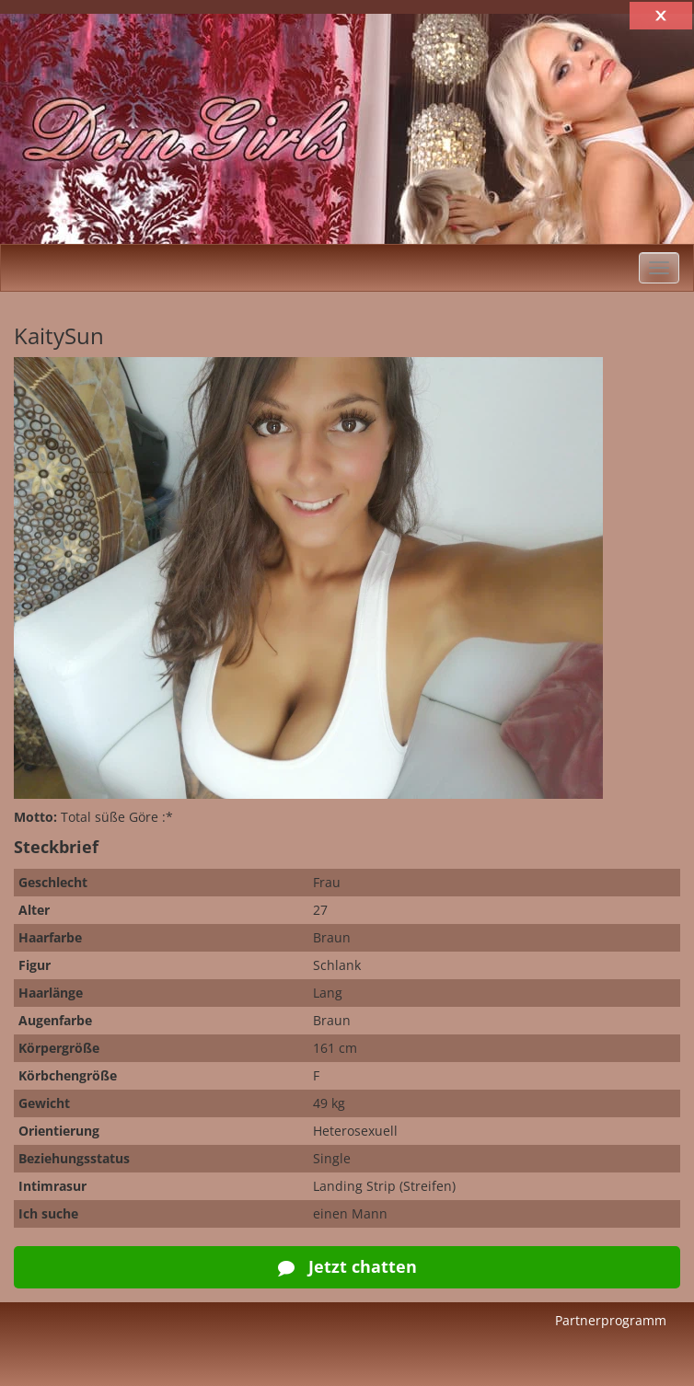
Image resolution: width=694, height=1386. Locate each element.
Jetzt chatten (347, 1266)
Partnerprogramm (610, 1320)
